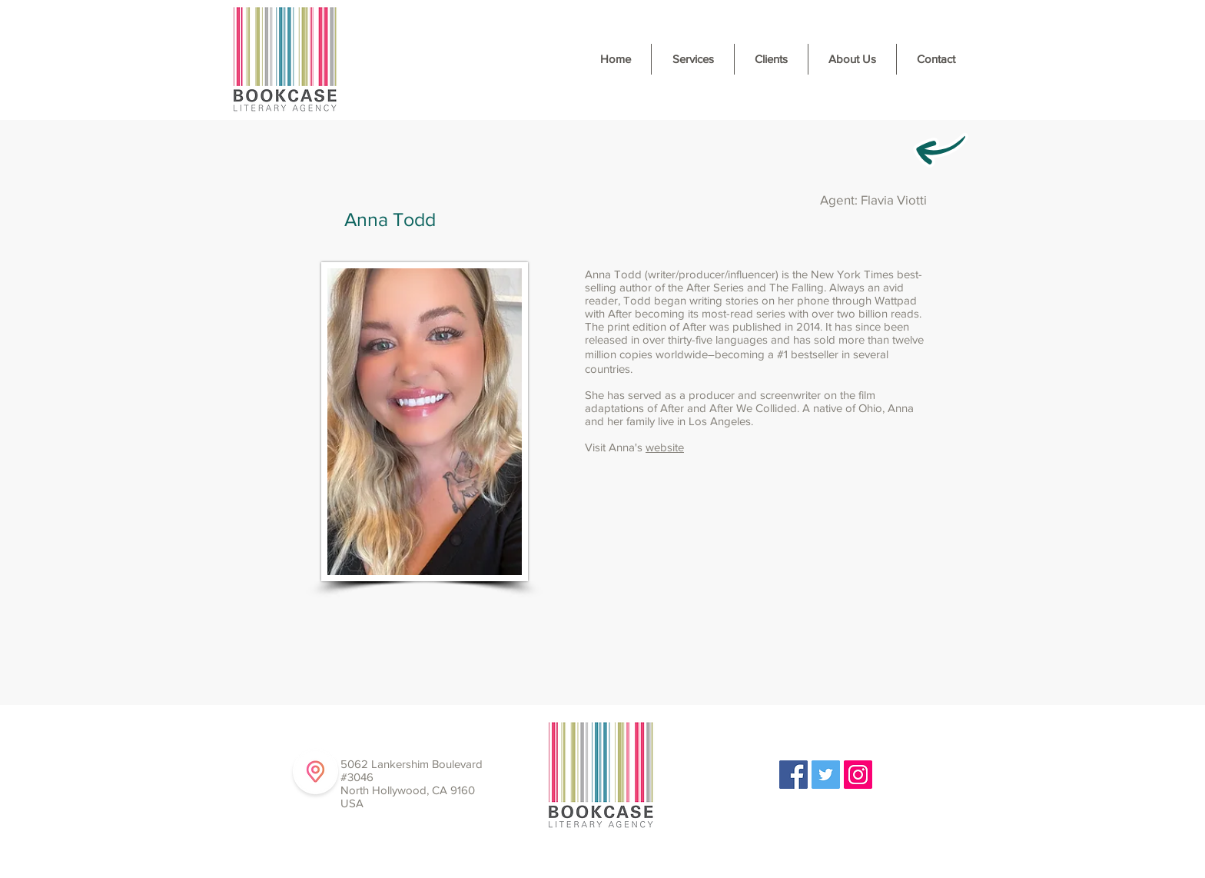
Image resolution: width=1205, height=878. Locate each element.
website (665, 447)
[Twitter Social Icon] (826, 774)
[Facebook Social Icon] (793, 774)
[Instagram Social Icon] (858, 774)
